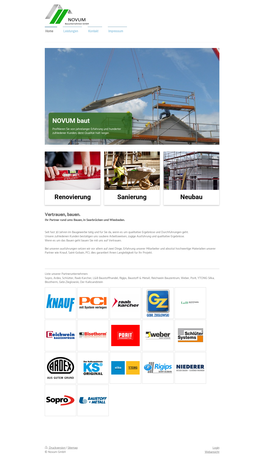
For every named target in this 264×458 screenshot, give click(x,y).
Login (216, 447)
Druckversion (55, 447)
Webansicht (212, 452)
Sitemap (73, 447)
